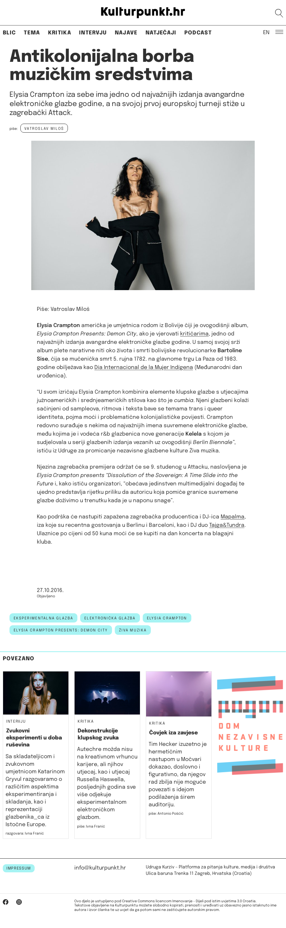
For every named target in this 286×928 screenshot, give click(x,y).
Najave (126, 33)
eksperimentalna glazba (43, 618)
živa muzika (133, 630)
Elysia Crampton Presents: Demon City (61, 630)
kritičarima (194, 334)
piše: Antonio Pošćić (166, 814)
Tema (32, 33)
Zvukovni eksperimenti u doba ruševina (34, 738)
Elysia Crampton (167, 618)
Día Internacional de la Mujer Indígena (143, 367)
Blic (9, 33)
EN (266, 32)
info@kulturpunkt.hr (100, 868)
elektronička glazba (109, 618)
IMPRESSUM (18, 868)
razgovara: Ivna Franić (25, 833)
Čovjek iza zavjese (173, 733)
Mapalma (232, 517)
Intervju (93, 33)
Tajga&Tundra (226, 525)
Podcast (198, 33)
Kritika (59, 33)
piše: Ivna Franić (91, 826)
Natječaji (161, 33)
